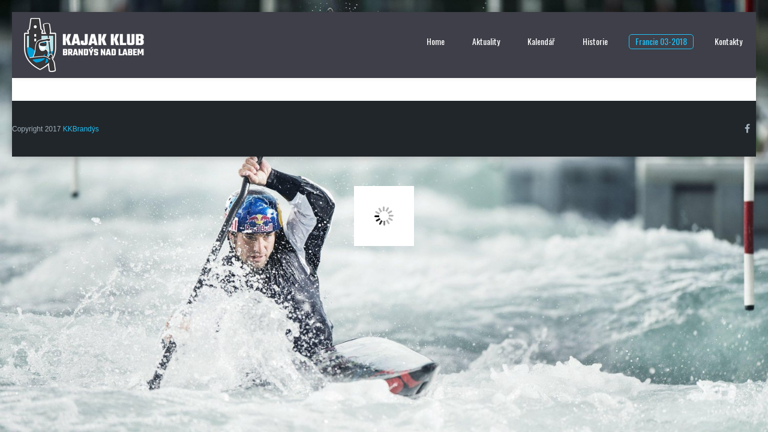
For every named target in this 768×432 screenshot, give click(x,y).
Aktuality (486, 41)
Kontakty (728, 41)
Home (436, 41)
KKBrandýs (81, 129)
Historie (595, 41)
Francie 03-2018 (661, 41)
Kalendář (541, 41)
